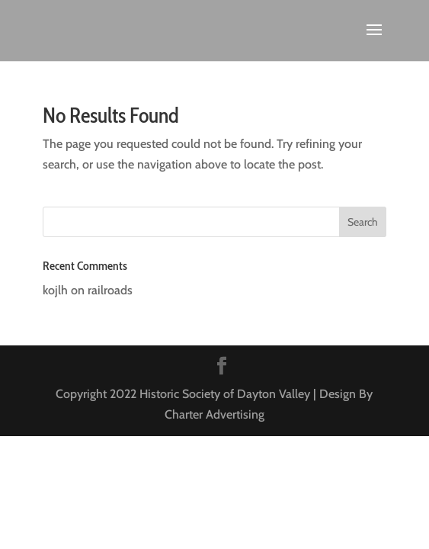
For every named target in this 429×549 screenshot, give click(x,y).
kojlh (55, 290)
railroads (110, 290)
